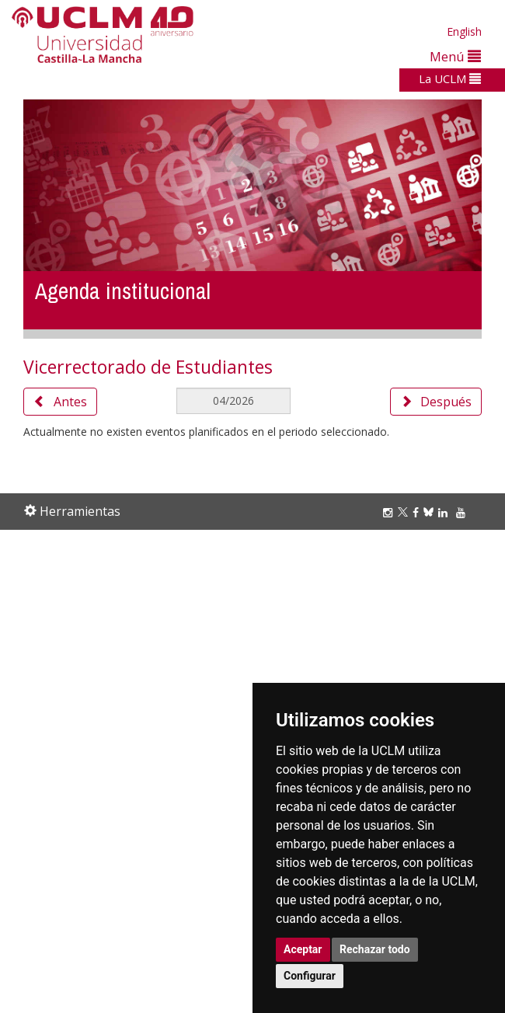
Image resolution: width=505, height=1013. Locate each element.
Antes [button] (60, 401)
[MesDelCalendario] (233, 401)
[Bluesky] (430, 512)
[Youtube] (463, 512)
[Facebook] (418, 512)
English (464, 31)
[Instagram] (390, 512)
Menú (455, 56)
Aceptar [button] (303, 949)
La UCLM (450, 78)
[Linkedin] (443, 512)
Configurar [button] (310, 975)
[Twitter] (405, 512)
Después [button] (436, 401)
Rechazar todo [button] (375, 949)
